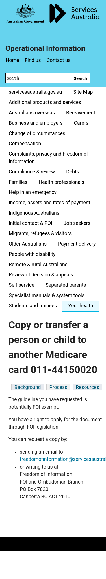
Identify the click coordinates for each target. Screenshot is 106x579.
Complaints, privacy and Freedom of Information (48, 157)
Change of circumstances (37, 133)
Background (27, 387)
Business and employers (36, 123)
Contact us (59, 60)
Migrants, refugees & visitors (40, 233)
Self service (21, 285)
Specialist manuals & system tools (47, 295)
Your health (80, 305)
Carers (81, 123)
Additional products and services (45, 102)
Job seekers (77, 223)
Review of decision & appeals (41, 275)
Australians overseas (32, 113)
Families (18, 182)
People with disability (32, 254)
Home (12, 60)
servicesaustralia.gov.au (35, 92)
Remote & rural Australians (38, 264)
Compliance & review (32, 171)
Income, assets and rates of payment (49, 202)
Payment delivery (77, 244)
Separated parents (66, 285)
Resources (87, 387)
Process (58, 387)
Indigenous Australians (34, 213)
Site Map (83, 92)
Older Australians (28, 244)
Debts (72, 171)
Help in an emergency (33, 192)
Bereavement (80, 113)
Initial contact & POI (30, 223)
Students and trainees (33, 305)
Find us (33, 60)
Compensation (25, 143)
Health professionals (62, 182)
